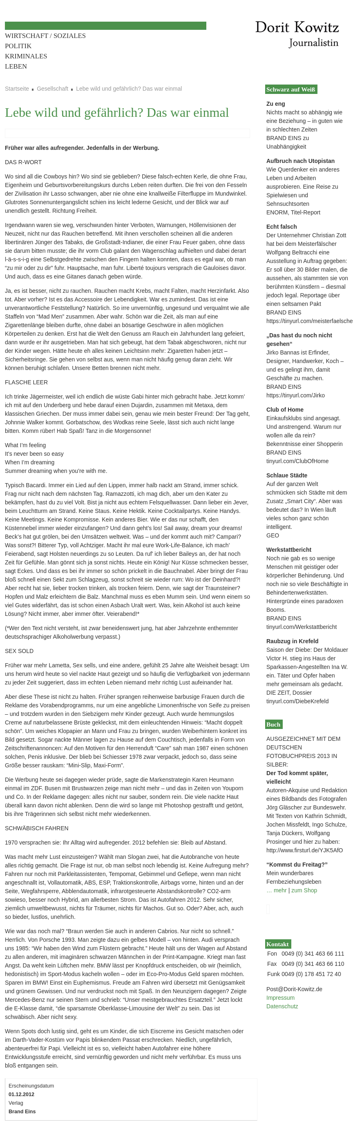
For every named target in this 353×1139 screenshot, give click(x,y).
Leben (16, 66)
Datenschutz (282, 1006)
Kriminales (26, 56)
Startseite (17, 88)
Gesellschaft (52, 88)
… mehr (276, 890)
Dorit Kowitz (296, 35)
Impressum (280, 997)
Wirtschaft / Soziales (45, 36)
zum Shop (304, 890)
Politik (18, 46)
